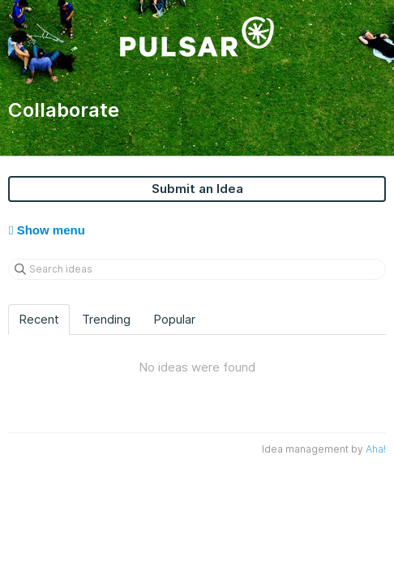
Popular (174, 319)
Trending (106, 319)
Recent (39, 319)
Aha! (376, 449)
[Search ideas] (197, 269)
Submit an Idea (197, 188)
